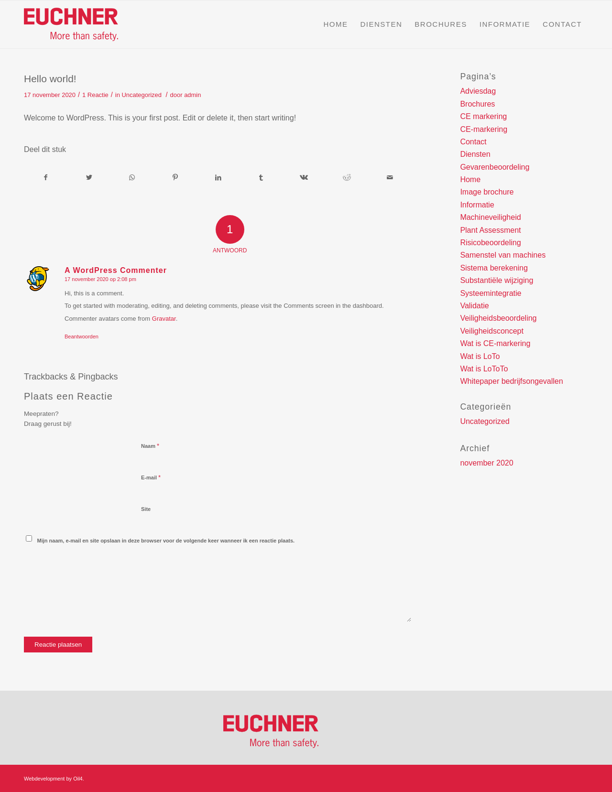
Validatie (474, 306)
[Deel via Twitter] (89, 177)
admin (192, 94)
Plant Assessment (490, 230)
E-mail (151, 477)
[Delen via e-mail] (390, 177)
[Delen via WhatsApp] (132, 177)
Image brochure (487, 192)
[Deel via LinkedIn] (218, 177)
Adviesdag (478, 91)
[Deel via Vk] (304, 177)
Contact (473, 142)
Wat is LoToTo (484, 369)
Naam (150, 445)
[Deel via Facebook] (45, 177)
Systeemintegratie (490, 293)
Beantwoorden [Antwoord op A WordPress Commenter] (81, 336)
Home (470, 179)
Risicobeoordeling (490, 243)
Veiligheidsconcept (492, 331)
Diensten (475, 154)
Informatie (477, 205)
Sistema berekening (493, 268)
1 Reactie (95, 94)
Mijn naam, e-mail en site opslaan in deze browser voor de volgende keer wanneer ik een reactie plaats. (166, 540)
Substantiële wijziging (496, 280)
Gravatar (164, 318)
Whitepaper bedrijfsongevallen (511, 381)
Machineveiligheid (490, 217)
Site (146, 509)
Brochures (477, 104)
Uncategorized (141, 94)
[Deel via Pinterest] (175, 177)
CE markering (483, 116)
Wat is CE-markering (495, 343)
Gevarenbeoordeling (494, 167)
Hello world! (50, 78)
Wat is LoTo (480, 356)
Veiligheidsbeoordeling (498, 318)
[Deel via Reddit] (347, 177)
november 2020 (486, 463)
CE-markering (483, 129)
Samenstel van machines (503, 255)
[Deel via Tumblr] (261, 177)
